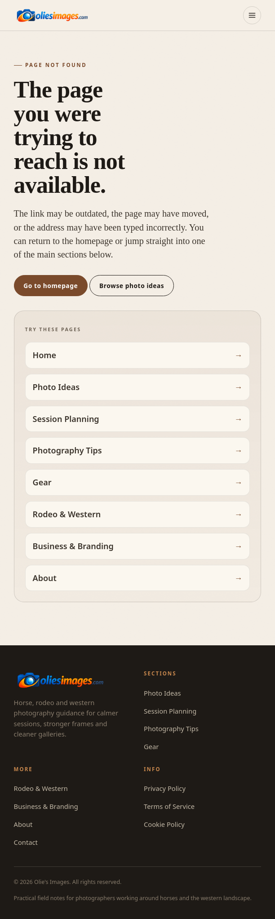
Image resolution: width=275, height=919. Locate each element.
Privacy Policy (165, 788)
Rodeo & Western (67, 514)
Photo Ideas (56, 387)
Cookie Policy (164, 824)
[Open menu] (252, 15)
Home (45, 355)
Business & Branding (73, 546)
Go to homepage (50, 285)
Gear (42, 482)
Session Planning (66, 418)
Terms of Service (169, 806)
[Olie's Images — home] (52, 15)
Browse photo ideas (131, 285)
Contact (26, 842)
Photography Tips (67, 450)
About (45, 578)
